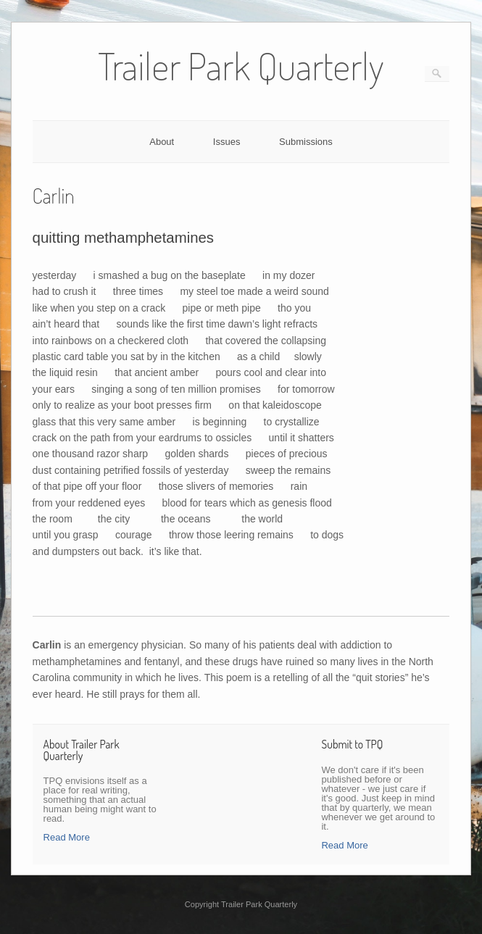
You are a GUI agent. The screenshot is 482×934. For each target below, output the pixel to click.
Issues (227, 141)
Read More (66, 837)
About (161, 141)
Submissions (306, 141)
